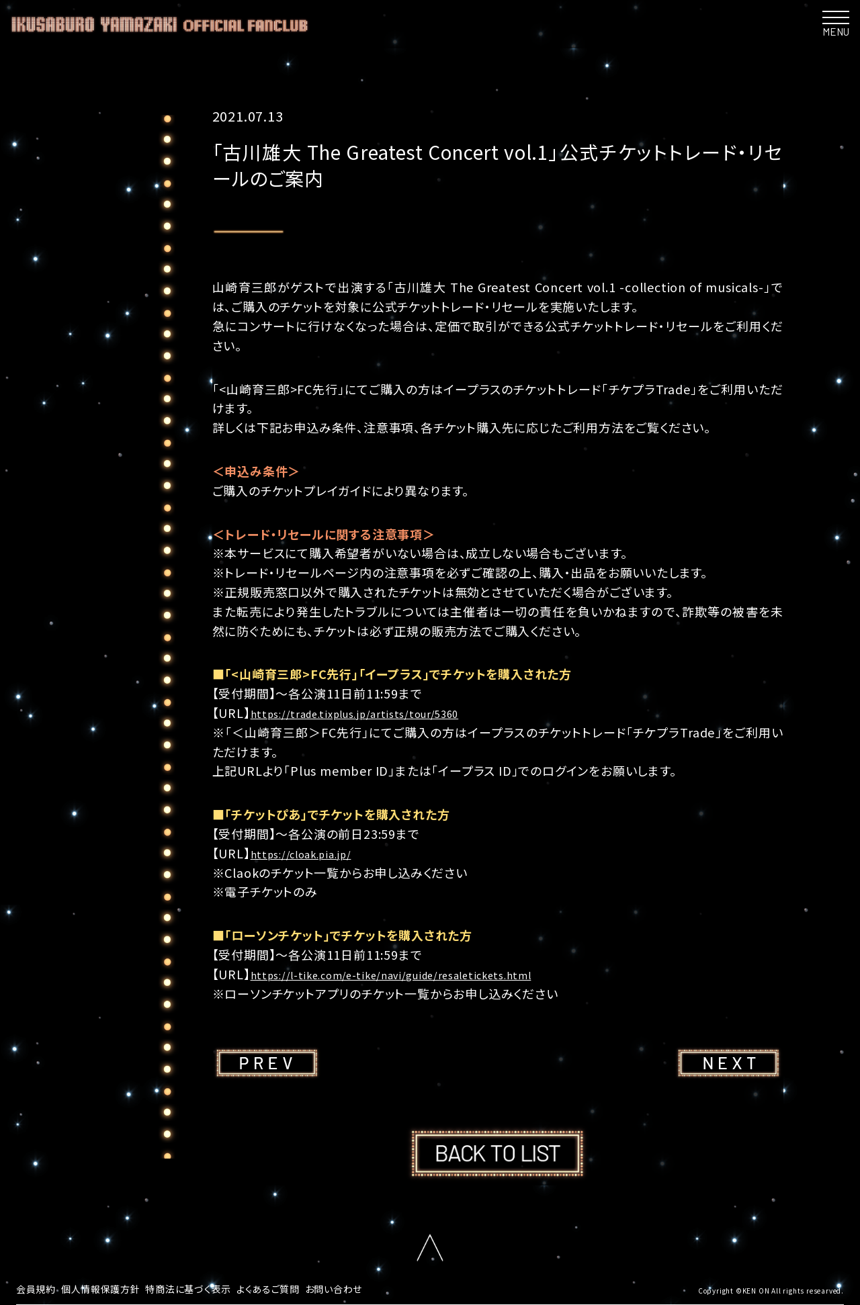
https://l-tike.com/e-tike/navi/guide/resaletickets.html (419, 974)
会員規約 (38, 1287)
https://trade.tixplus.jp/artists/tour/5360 (376, 712)
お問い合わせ (374, 1287)
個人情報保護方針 (112, 1287)
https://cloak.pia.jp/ (312, 853)
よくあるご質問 (301, 1287)
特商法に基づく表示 (211, 1287)
